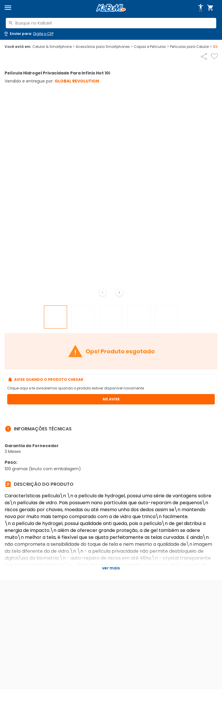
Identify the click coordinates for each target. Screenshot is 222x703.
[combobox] (111, 23)
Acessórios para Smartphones (104, 46)
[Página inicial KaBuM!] (111, 8)
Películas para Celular (191, 46)
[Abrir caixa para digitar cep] (28, 33)
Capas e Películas (151, 46)
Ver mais (111, 568)
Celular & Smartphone (53, 46)
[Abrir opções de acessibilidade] (200, 8)
